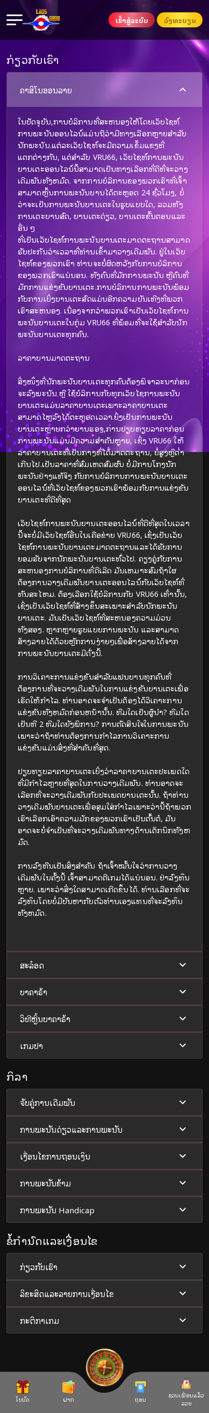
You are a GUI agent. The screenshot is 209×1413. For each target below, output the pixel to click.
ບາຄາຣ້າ (104, 992)
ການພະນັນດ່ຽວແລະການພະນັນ (104, 1129)
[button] (104, 511)
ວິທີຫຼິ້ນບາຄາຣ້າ (104, 1018)
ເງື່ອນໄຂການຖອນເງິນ (104, 1156)
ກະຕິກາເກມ (104, 1320)
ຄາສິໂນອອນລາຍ (104, 90)
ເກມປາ (104, 1045)
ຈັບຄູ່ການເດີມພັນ (104, 1102)
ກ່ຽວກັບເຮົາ (104, 1266)
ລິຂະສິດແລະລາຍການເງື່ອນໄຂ (104, 1293)
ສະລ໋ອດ (104, 965)
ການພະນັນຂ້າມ (104, 1183)
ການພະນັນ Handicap (104, 1210)
